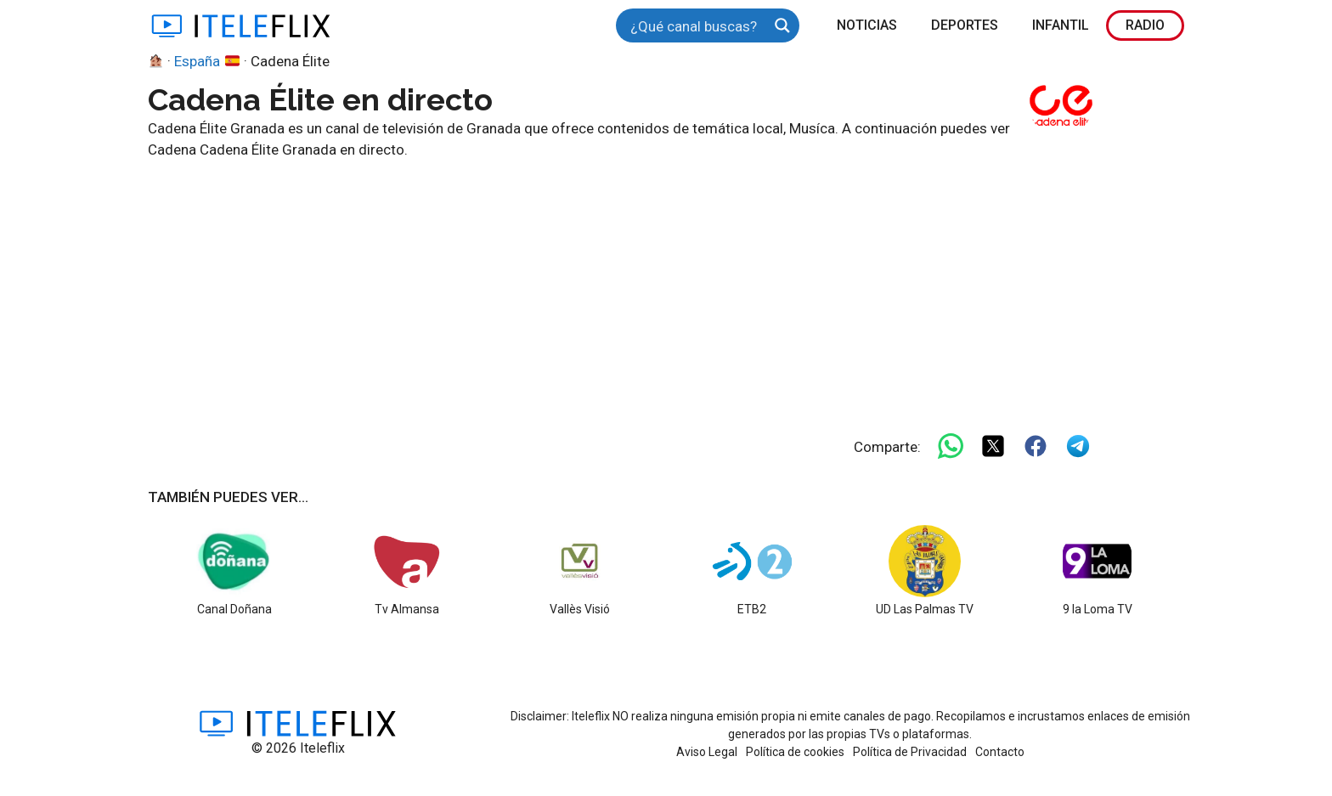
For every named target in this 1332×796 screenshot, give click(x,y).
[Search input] (696, 25)
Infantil (1060, 25)
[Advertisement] (657, 289)
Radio (1145, 25)
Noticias (867, 25)
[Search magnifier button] (782, 25)
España (206, 61)
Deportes (964, 25)
